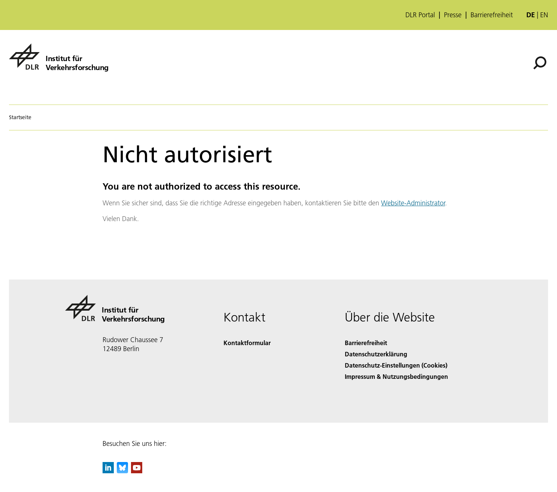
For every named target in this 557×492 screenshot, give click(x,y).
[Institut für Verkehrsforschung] (59, 56)
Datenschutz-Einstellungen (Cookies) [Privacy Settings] (396, 365)
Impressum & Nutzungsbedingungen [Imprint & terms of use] (396, 376)
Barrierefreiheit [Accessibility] (366, 343)
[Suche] (540, 63)
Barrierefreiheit (492, 15)
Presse (453, 15)
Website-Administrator (413, 203)
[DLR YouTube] (136, 471)
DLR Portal (420, 15)
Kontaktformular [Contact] (247, 343)
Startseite (20, 117)
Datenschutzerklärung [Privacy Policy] (376, 354)
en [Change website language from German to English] (544, 14)
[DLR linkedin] (108, 471)
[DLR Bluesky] (122, 471)
